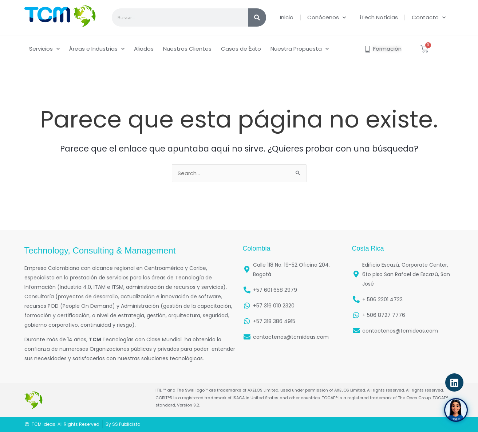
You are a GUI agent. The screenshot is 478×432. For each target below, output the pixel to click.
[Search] (257, 17)
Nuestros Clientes (187, 48)
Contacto (429, 17)
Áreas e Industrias (97, 49)
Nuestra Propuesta (299, 49)
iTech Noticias (379, 17)
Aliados (144, 48)
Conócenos (326, 17)
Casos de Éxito (241, 48)
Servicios (44, 49)
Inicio (286, 17)
